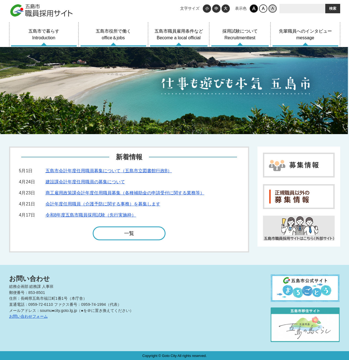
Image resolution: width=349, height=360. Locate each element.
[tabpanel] (174, 90)
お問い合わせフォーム (28, 316)
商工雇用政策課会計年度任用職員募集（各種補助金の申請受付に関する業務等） (125, 193)
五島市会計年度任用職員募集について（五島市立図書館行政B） (109, 170)
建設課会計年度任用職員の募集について (85, 181)
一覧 (129, 235)
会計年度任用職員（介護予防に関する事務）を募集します (103, 204)
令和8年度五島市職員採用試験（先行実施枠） (91, 215)
